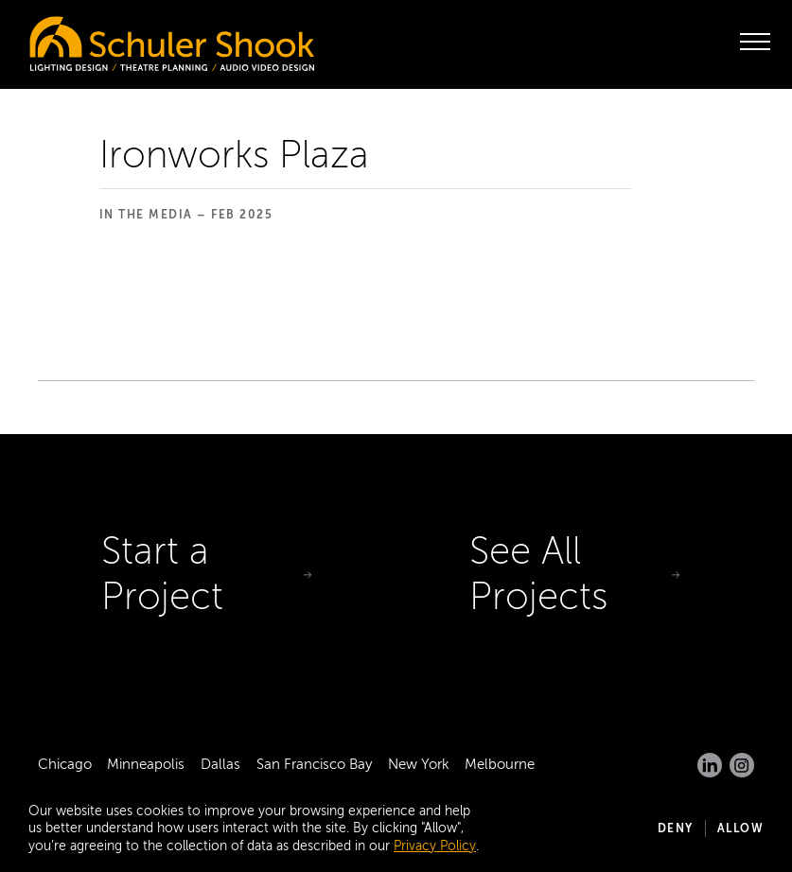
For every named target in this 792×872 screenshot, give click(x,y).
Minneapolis (146, 764)
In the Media (146, 214)
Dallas (220, 764)
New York (418, 764)
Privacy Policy (435, 846)
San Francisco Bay (314, 764)
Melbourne (500, 764)
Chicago (65, 764)
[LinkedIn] (709, 765)
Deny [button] (676, 828)
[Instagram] (742, 765)
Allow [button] (741, 828)
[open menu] (755, 41)
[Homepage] (132, 39)
